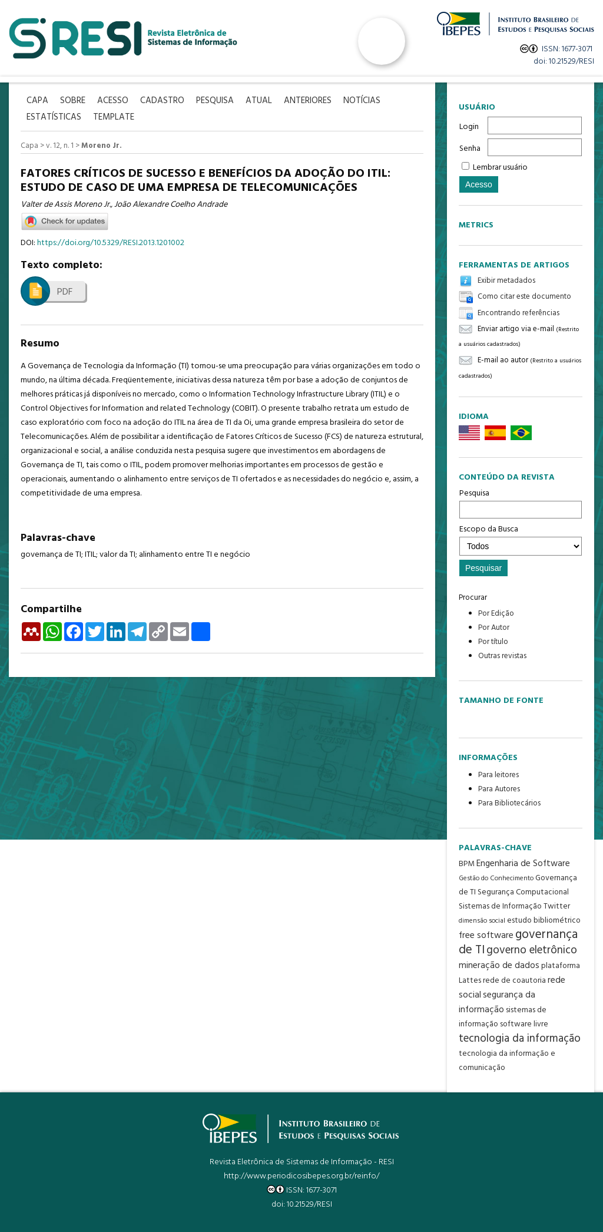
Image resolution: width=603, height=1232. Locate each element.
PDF (64, 292)
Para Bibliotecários (509, 803)
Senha (470, 149)
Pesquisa (520, 502)
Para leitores (498, 775)
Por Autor (493, 628)
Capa (29, 146)
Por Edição (496, 613)
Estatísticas (53, 117)
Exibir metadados (506, 281)
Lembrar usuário (500, 167)
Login (469, 127)
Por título (493, 642)
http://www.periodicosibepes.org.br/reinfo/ (301, 1176)
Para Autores (499, 789)
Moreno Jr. (101, 146)
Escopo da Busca (520, 539)
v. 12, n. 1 (60, 146)
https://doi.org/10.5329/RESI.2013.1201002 (110, 243)
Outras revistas (502, 656)
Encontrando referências (518, 313)
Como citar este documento (524, 297)
